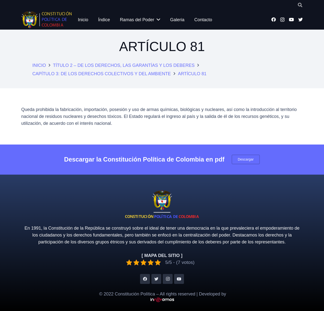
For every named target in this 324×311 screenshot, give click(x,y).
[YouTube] (291, 19)
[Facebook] (273, 19)
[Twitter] (300, 19)
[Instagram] (282, 19)
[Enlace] (46, 19)
